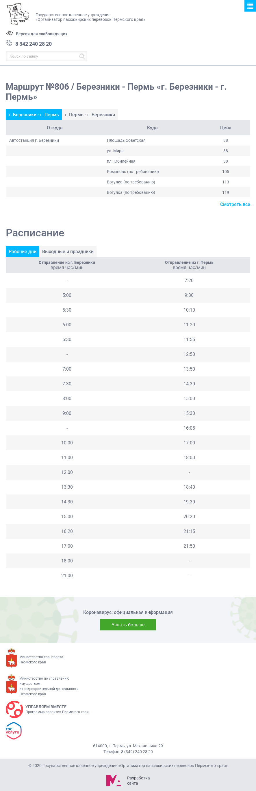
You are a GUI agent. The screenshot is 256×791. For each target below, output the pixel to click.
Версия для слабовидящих (41, 34)
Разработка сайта (138, 781)
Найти (82, 56)
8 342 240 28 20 (33, 44)
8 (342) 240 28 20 (137, 751)
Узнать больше (128, 625)
